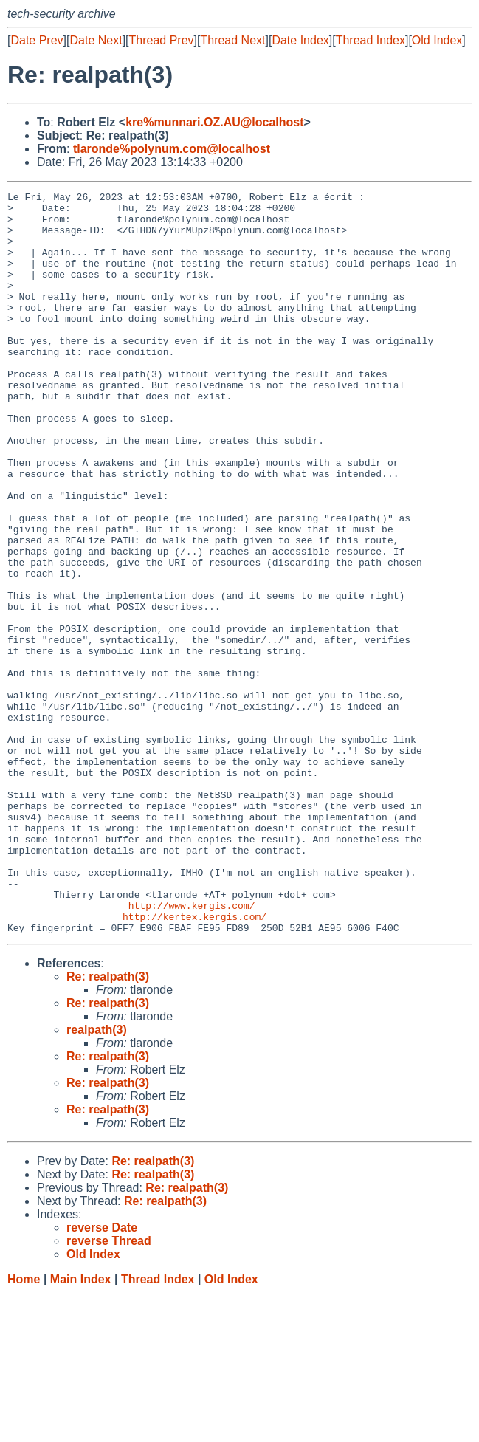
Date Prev (36, 40)
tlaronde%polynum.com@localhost (171, 149)
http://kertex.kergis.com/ (194, 1062)
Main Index (80, 1427)
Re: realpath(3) (107, 1125)
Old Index (437, 40)
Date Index (300, 40)
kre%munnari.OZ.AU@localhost (214, 122)
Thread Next (232, 40)
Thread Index (370, 40)
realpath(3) (96, 1178)
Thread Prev (161, 40)
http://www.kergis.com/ (191, 1049)
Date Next (95, 40)
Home (23, 1427)
